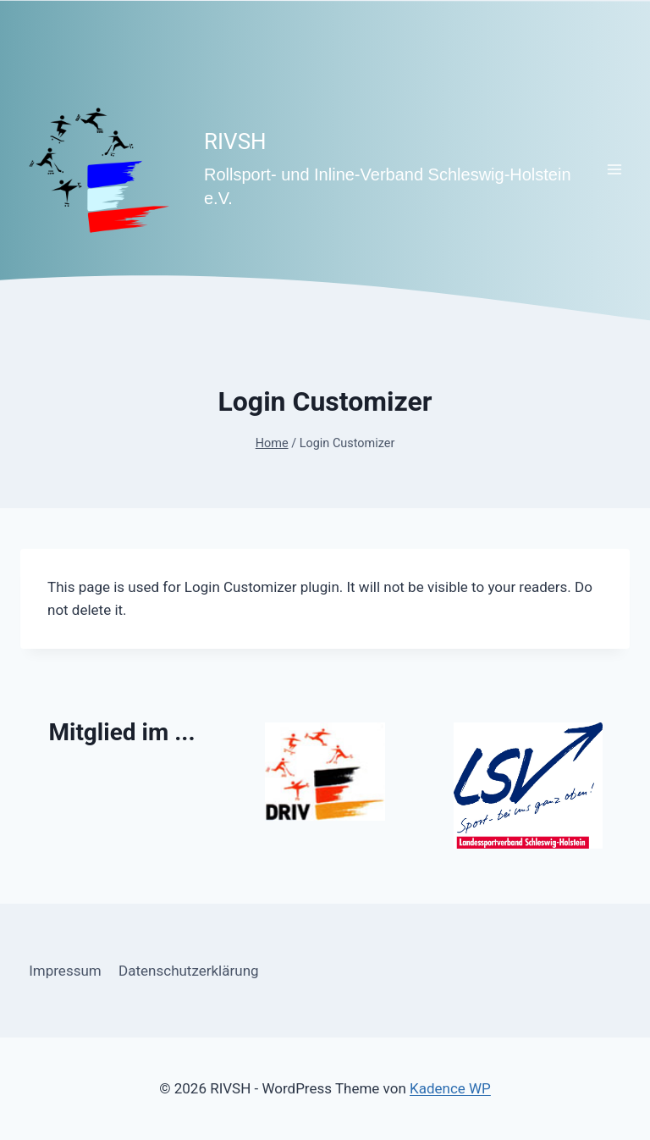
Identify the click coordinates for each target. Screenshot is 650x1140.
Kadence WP (450, 1088)
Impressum (65, 970)
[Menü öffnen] (614, 169)
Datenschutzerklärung (188, 970)
